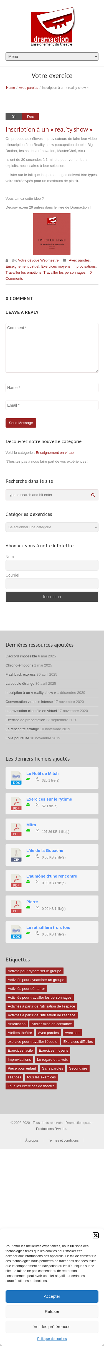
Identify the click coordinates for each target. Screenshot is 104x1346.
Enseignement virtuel (22, 266)
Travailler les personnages (65, 272)
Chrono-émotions (19, 665)
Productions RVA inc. (52, 1129)
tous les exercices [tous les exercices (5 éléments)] (41, 1077)
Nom (10, 557)
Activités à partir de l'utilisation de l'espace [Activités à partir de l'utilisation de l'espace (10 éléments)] (41, 1006)
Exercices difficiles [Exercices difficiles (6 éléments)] (78, 1042)
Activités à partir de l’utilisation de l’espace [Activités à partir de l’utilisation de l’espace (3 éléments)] (41, 1015)
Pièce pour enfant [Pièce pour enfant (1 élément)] (22, 1068)
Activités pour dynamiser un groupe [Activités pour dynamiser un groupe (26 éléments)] (36, 980)
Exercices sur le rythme (49, 799)
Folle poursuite (17, 738)
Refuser (52, 1311)
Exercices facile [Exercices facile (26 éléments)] (20, 1050)
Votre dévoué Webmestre (38, 260)
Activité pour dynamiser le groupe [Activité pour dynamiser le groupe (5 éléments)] (34, 971)
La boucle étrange (20, 683)
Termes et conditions (63, 1140)
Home (10, 88)
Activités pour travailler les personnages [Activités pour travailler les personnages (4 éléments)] (40, 997)
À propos (32, 1140)
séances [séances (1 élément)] (14, 1077)
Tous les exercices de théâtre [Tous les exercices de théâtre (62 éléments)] (31, 1086)
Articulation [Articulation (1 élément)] (17, 1024)
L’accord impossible (21, 656)
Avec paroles (28, 88)
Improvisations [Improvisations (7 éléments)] (19, 1059)
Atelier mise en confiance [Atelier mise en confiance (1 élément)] (52, 1024)
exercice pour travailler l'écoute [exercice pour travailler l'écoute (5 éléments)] (32, 1042)
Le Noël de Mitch (42, 773)
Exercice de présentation (25, 720)
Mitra (31, 825)
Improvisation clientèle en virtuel (31, 711)
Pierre (32, 902)
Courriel (12, 575)
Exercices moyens (55, 266)
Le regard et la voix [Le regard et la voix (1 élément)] (52, 1059)
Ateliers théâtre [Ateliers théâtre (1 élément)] (20, 1033)
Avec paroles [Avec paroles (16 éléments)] (48, 1033)
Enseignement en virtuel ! (56, 453)
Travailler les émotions (24, 272)
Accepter (52, 1296)
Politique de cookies (52, 1339)
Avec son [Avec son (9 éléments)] (72, 1033)
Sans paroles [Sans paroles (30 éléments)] (52, 1068)
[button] (95, 1235)
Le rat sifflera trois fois (48, 927)
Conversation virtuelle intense (29, 702)
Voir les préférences (52, 1326)
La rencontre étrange (22, 729)
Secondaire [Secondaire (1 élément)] (78, 1068)
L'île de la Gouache (44, 850)
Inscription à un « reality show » (31, 693)
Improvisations (84, 266)
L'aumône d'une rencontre (51, 876)
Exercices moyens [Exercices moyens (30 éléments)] (53, 1050)
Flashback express (20, 674)
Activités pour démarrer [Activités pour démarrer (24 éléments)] (26, 989)
